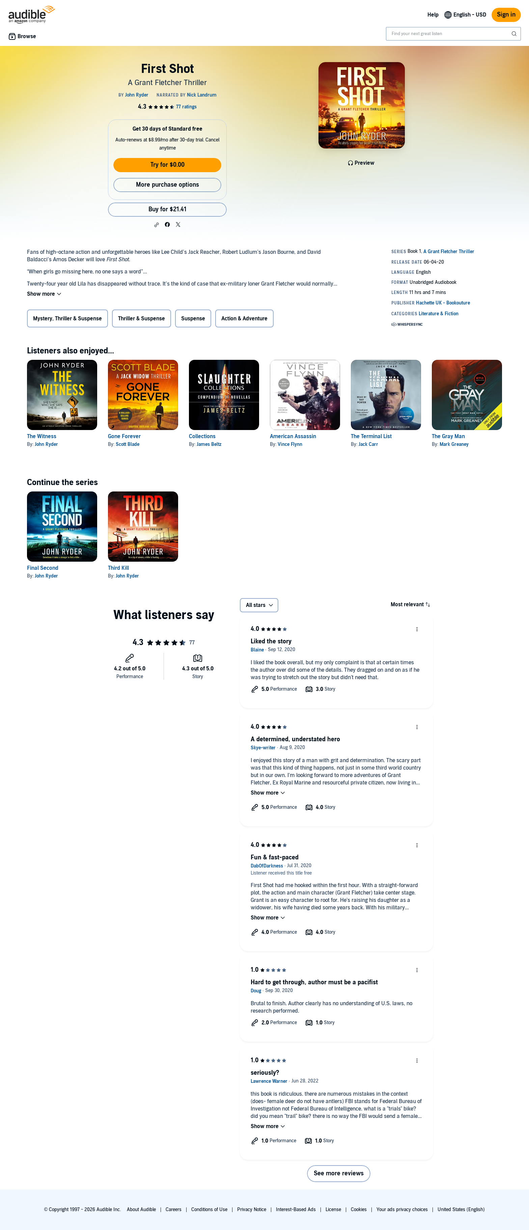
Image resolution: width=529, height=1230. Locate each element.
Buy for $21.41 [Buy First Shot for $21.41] (167, 209)
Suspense (193, 318)
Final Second (42, 568)
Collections (202, 436)
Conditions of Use (209, 1209)
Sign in (506, 14)
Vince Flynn (290, 444)
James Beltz (209, 444)
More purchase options (167, 184)
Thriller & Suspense (141, 318)
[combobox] (453, 34)
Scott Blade (127, 444)
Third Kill (118, 568)
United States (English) (461, 1209)
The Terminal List (371, 436)
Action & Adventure (244, 318)
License (333, 1209)
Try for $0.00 (167, 164)
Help (433, 14)
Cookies (359, 1209)
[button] (156, 225)
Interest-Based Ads (296, 1209)
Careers (174, 1209)
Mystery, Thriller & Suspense (67, 318)
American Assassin (293, 436)
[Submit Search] (515, 34)
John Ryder (46, 444)
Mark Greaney (454, 444)
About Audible (141, 1209)
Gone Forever (124, 436)
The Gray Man (448, 436)
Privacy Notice (251, 1209)
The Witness (41, 436)
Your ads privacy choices (402, 1209)
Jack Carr (368, 444)
